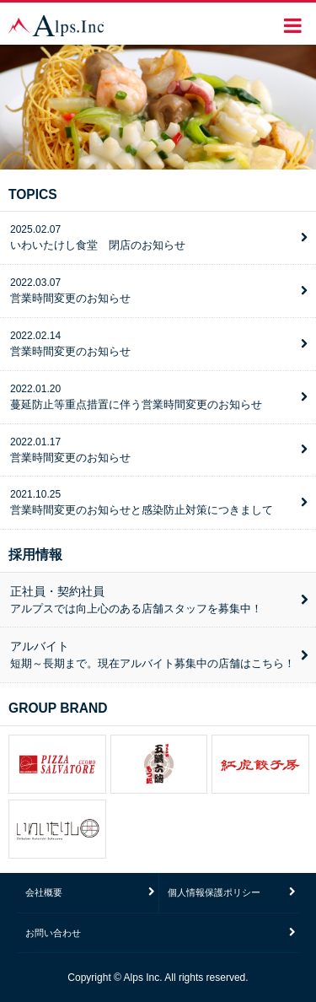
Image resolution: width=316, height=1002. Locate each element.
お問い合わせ (53, 933)
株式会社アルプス (56, 25)
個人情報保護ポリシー (214, 892)
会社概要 (43, 892)
